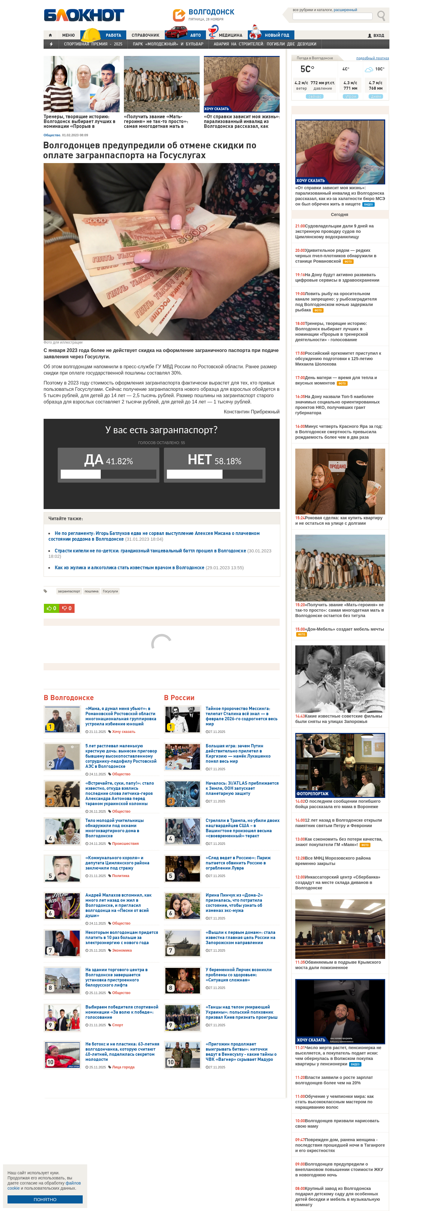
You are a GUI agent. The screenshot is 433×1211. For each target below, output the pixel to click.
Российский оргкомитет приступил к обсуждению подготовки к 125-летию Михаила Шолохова (338, 358)
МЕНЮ (68, 35)
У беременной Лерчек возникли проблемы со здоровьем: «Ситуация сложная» (239, 975)
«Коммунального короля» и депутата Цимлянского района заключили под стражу (117, 863)
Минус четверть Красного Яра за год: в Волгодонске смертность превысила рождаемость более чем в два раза (338, 432)
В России (179, 698)
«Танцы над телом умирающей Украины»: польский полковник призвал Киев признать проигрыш (242, 1012)
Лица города (123, 1067)
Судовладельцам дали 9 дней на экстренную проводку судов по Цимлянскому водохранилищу (334, 231)
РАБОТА (100, 35)
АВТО (183, 35)
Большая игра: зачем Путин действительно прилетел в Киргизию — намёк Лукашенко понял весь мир (238, 753)
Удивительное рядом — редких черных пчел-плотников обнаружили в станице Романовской (335, 256)
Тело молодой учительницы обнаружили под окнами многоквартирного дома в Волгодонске (114, 828)
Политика (120, 876)
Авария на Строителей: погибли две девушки (265, 44)
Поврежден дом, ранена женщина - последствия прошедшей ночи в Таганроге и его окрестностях (340, 1145)
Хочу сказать (123, 732)
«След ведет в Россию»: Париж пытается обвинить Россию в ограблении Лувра (238, 863)
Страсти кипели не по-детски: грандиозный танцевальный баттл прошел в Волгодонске (150, 551)
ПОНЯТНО (45, 1199)
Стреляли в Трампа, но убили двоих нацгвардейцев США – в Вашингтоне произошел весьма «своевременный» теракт (243, 828)
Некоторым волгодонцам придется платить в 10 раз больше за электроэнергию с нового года (121, 937)
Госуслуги (110, 591)
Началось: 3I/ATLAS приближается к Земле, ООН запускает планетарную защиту (242, 788)
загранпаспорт (69, 591)
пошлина (92, 591)
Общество (52, 135)
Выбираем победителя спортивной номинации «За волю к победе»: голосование (121, 1012)
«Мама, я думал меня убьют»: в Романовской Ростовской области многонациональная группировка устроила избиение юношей (120, 716)
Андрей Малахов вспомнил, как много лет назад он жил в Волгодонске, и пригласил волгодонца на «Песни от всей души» (118, 905)
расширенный (345, 10)
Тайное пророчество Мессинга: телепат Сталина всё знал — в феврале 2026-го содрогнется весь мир (242, 716)
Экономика (122, 950)
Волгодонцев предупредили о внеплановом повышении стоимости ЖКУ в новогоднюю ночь (339, 1169)
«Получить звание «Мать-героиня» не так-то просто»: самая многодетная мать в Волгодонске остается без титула (339, 610)
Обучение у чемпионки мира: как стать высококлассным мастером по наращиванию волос (334, 1102)
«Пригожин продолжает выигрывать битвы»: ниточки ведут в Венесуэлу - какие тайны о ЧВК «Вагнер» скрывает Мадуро (241, 1051)
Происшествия (125, 844)
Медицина (225, 34)
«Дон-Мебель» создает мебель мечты (344, 629)
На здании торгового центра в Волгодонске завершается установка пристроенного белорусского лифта (116, 977)
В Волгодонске (69, 698)
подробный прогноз (372, 58)
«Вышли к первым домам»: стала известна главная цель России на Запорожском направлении (240, 937)
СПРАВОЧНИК (145, 35)
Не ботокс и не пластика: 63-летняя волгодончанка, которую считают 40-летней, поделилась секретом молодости (122, 1051)
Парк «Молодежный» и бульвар (168, 44)
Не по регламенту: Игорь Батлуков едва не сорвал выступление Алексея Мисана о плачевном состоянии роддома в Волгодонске (153, 536)
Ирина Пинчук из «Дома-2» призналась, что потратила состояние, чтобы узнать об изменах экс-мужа (234, 902)
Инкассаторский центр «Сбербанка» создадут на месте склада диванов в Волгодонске (337, 882)
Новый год (268, 34)
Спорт (117, 1025)
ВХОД (376, 35)
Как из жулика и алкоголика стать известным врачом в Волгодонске (129, 567)
